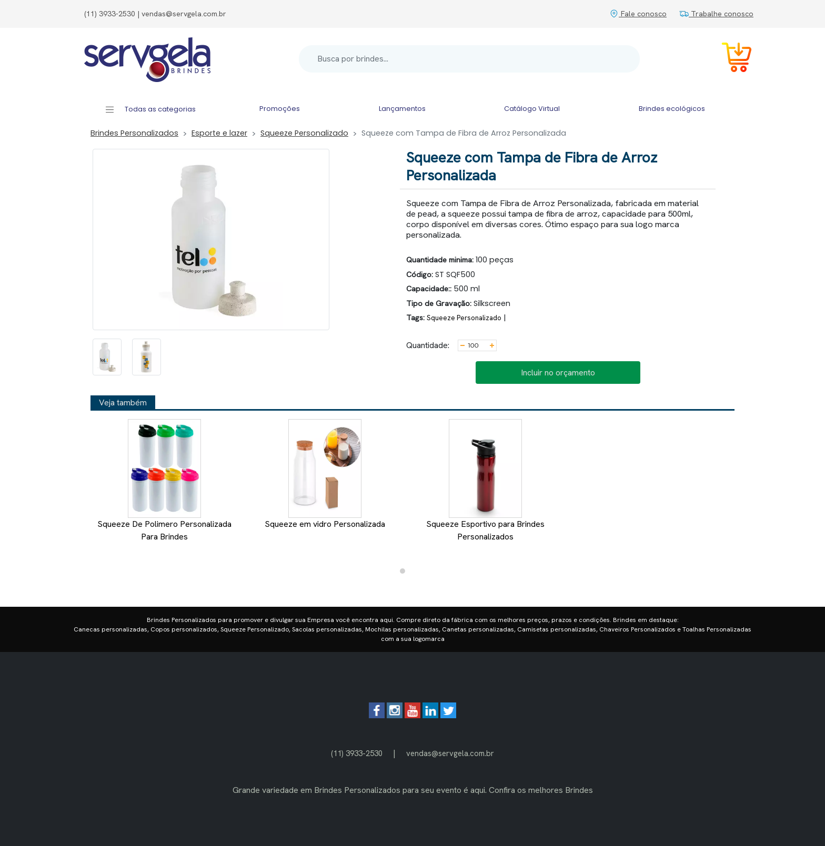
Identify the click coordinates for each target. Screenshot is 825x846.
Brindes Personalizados (134, 133)
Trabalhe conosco (716, 13)
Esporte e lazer (219, 133)
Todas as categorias (150, 110)
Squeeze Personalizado (304, 133)
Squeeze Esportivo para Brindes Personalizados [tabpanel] (485, 480)
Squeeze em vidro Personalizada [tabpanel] (325, 474)
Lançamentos (402, 108)
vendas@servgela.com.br (450, 753)
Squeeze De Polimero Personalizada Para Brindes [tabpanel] (164, 480)
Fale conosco (638, 13)
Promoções (279, 108)
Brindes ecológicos (672, 108)
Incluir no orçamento (558, 372)
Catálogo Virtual (532, 108)
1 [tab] (405, 573)
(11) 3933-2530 (357, 753)
